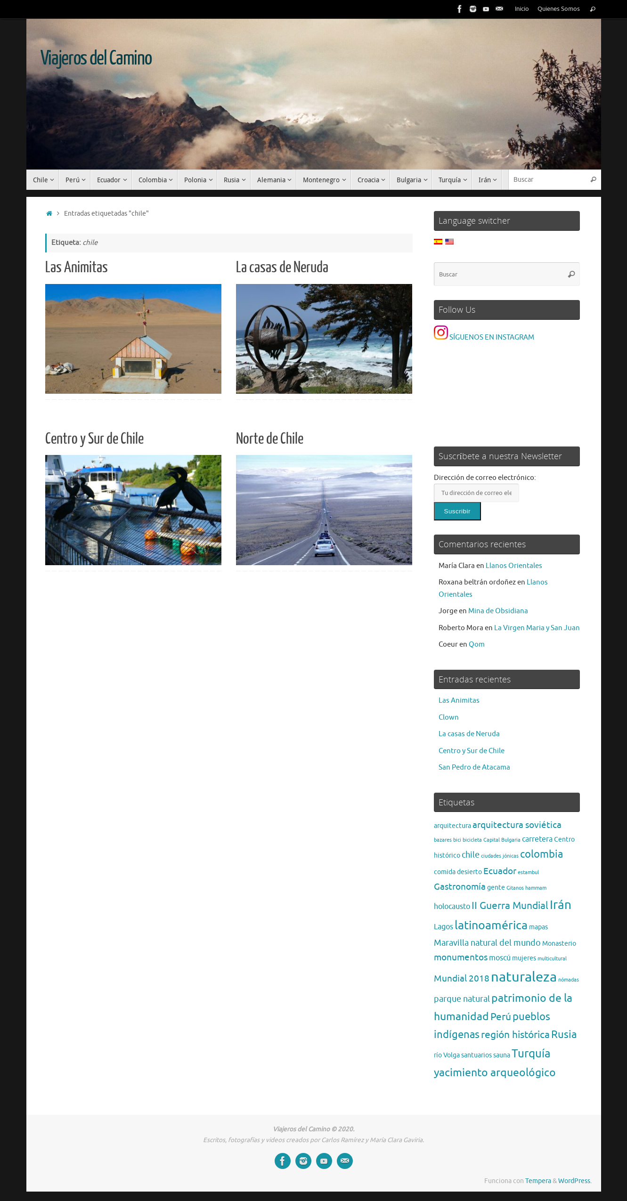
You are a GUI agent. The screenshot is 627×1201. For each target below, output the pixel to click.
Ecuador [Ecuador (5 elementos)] (499, 871)
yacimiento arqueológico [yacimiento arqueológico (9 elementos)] (495, 1072)
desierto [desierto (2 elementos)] (469, 872)
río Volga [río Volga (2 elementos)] (447, 1055)
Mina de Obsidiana (498, 611)
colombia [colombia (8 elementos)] (541, 854)
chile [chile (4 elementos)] (471, 855)
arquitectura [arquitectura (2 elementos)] (452, 826)
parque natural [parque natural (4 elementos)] (462, 999)
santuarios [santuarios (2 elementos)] (476, 1055)
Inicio (522, 9)
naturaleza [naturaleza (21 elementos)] (524, 977)
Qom (477, 644)
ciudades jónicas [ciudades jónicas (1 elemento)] (500, 856)
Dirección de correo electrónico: (485, 477)
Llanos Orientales (514, 565)
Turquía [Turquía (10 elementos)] (531, 1054)
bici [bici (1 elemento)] (457, 840)
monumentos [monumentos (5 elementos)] (461, 957)
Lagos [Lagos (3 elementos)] (443, 927)
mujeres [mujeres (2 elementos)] (524, 958)
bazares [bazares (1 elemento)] (443, 840)
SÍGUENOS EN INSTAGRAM (484, 337)
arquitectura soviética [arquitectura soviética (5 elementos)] (517, 825)
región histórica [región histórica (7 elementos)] (515, 1034)
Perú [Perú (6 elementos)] (500, 1017)
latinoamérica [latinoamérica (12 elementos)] (491, 925)
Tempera (538, 1181)
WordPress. (575, 1181)
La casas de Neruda (282, 267)
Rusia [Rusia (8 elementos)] (564, 1034)
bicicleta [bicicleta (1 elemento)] (472, 840)
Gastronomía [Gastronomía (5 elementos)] (460, 887)
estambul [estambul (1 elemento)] (528, 872)
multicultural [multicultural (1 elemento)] (552, 959)
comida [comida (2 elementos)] (445, 872)
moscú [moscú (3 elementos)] (500, 958)
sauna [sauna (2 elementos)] (501, 1055)
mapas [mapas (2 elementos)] (538, 927)
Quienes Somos (558, 9)
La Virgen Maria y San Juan (537, 628)
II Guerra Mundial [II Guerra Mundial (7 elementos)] (510, 905)
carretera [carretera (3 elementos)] (537, 839)
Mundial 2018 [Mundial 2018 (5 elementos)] (461, 978)
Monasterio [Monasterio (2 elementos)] (559, 944)
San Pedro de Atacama (474, 767)
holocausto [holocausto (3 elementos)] (452, 906)
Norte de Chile (269, 438)
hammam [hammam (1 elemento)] (535, 888)
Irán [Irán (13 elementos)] (560, 905)
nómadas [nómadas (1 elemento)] (568, 980)
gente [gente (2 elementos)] (496, 888)
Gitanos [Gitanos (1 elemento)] (515, 888)
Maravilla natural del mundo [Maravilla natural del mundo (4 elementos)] (487, 943)
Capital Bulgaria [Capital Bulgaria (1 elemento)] (502, 840)
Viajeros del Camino (96, 58)
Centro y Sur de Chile (94, 438)
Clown (449, 717)
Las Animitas (76, 267)
